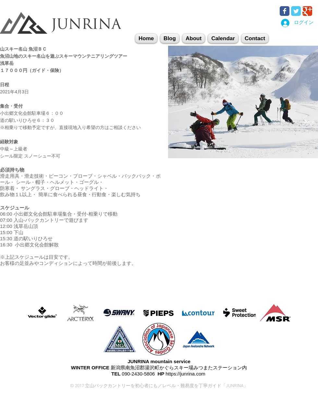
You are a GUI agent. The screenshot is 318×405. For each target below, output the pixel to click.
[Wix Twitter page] (296, 11)
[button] (255, 38)
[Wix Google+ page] (307, 11)
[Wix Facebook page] (284, 11)
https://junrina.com (185, 373)
